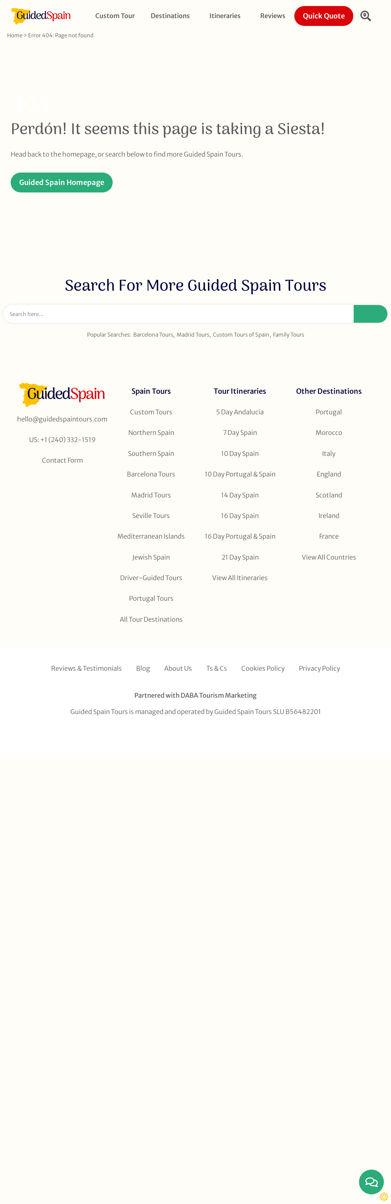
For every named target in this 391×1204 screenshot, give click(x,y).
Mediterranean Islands (151, 536)
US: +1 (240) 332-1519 (62, 440)
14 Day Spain (240, 495)
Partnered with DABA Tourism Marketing (195, 695)
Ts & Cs (216, 668)
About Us (178, 668)
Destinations (172, 16)
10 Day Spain (240, 454)
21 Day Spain (240, 557)
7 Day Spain (240, 433)
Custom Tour (115, 16)
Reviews (272, 16)
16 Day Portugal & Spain (240, 536)
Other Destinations (329, 391)
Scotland (329, 495)
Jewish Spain (151, 557)
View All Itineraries (240, 578)
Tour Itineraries (240, 391)
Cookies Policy (263, 668)
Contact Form (62, 460)
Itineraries (226, 16)
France (329, 536)
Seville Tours (151, 516)
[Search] (370, 314)
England (329, 474)
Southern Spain (151, 454)
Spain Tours (151, 391)
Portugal (329, 412)
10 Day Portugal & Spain (240, 474)
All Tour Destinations (151, 619)
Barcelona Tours (153, 334)
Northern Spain (151, 433)
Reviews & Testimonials (86, 668)
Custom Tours (151, 412)
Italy (329, 454)
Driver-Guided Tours (151, 578)
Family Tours (288, 334)
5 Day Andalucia (240, 412)
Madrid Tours (193, 334)
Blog (143, 668)
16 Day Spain (240, 516)
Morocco (329, 433)
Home (14, 35)
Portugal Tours (151, 598)
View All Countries (329, 557)
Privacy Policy (319, 668)
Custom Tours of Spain (241, 334)
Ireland (328, 516)
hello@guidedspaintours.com (62, 419)
